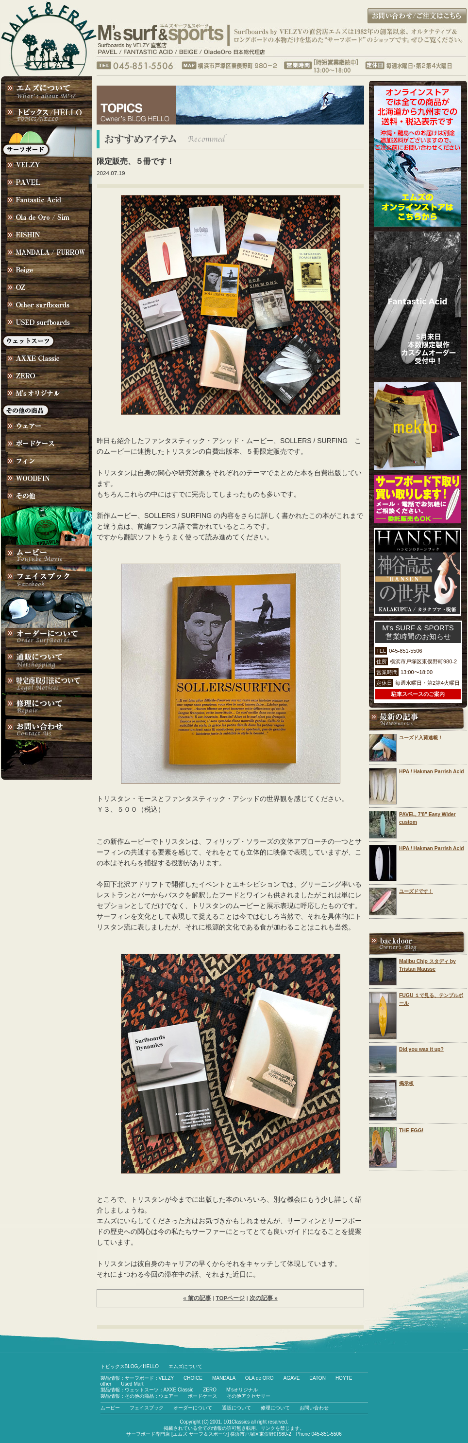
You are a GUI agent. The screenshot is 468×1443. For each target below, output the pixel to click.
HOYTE (343, 1378)
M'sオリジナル (242, 1389)
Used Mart (132, 1384)
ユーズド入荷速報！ (421, 737)
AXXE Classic (179, 1389)
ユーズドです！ (416, 891)
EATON (317, 1378)
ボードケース (202, 1396)
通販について (236, 1407)
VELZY (166, 1378)
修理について (275, 1407)
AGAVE (292, 1378)
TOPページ (230, 1298)
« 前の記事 (197, 1298)
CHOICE (193, 1378)
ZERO (210, 1389)
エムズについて (185, 1366)
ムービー (110, 1407)
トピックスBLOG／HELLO (129, 1366)
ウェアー (168, 1396)
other (106, 1384)
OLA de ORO (259, 1378)
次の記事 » (264, 1298)
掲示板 (406, 1083)
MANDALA (223, 1378)
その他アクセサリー (248, 1396)
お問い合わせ (314, 1407)
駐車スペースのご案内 (418, 694)
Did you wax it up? (421, 1049)
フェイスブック (147, 1407)
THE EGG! (411, 1130)
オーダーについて (192, 1407)
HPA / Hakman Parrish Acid (431, 771)
